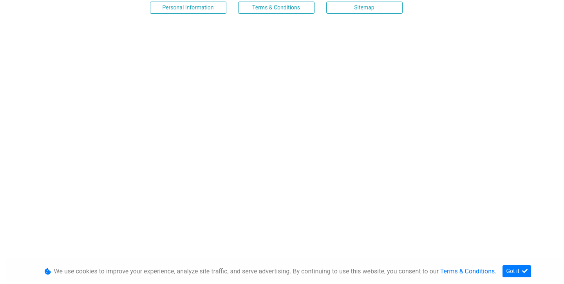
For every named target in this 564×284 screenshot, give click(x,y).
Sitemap (364, 7)
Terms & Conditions (276, 7)
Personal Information (187, 7)
